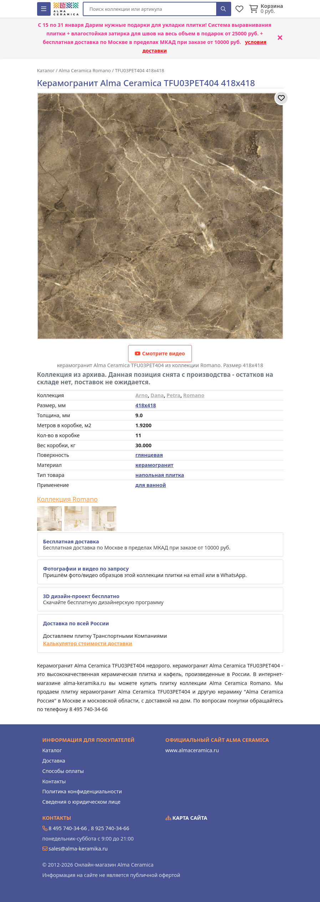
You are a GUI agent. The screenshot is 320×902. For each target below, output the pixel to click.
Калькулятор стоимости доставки (87, 643)
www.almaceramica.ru (192, 750)
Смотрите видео (160, 353)
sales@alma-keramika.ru (78, 848)
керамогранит (155, 465)
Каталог (52, 750)
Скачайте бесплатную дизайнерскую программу (103, 599)
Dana (157, 395)
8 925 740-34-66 (110, 828)
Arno (142, 395)
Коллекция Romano (67, 499)
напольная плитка (160, 475)
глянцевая (149, 455)
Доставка (53, 760)
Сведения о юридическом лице (81, 801)
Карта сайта (187, 817)
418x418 (146, 405)
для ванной (151, 485)
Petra (174, 395)
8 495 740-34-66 (68, 828)
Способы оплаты (63, 771)
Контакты (54, 781)
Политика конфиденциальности (82, 791)
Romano (193, 395)
